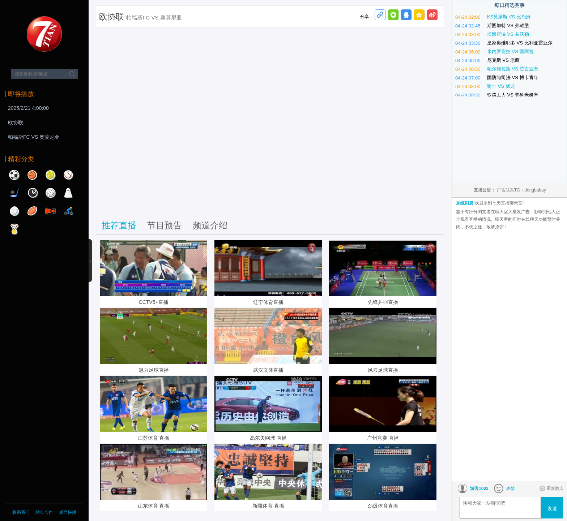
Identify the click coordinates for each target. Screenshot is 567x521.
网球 (50, 174)
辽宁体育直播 (268, 302)
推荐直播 (119, 225)
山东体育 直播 (154, 506)
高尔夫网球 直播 (268, 438)
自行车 (68, 211)
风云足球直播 (383, 370)
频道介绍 (210, 225)
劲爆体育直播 (383, 506)
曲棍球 (14, 193)
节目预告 (164, 225)
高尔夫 (14, 211)
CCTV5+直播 (154, 302)
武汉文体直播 (268, 370)
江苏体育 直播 (154, 438)
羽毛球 (68, 193)
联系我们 (21, 512)
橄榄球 (32, 211)
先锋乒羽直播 (383, 302)
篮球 (32, 174)
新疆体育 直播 (268, 506)
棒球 (68, 174)
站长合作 (44, 512)
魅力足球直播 (153, 370)
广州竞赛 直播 (383, 438)
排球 (50, 193)
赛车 (50, 211)
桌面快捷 (67, 512)
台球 (32, 193)
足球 (14, 174)
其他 (14, 229)
